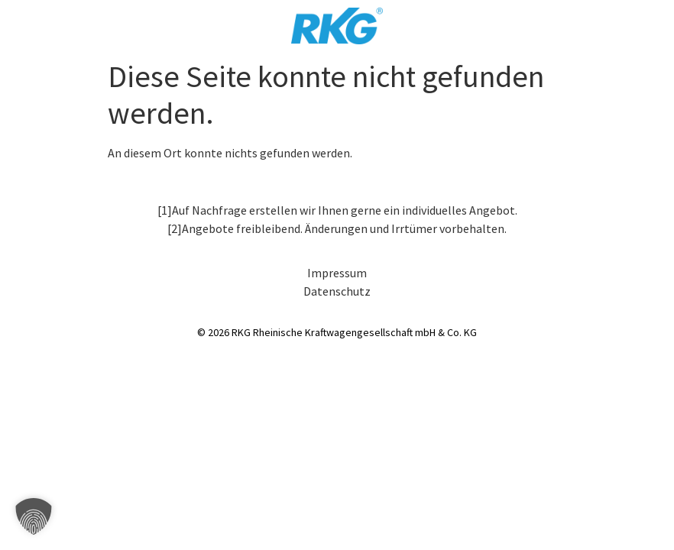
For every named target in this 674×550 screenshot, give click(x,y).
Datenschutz (337, 291)
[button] (33, 516)
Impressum (337, 272)
